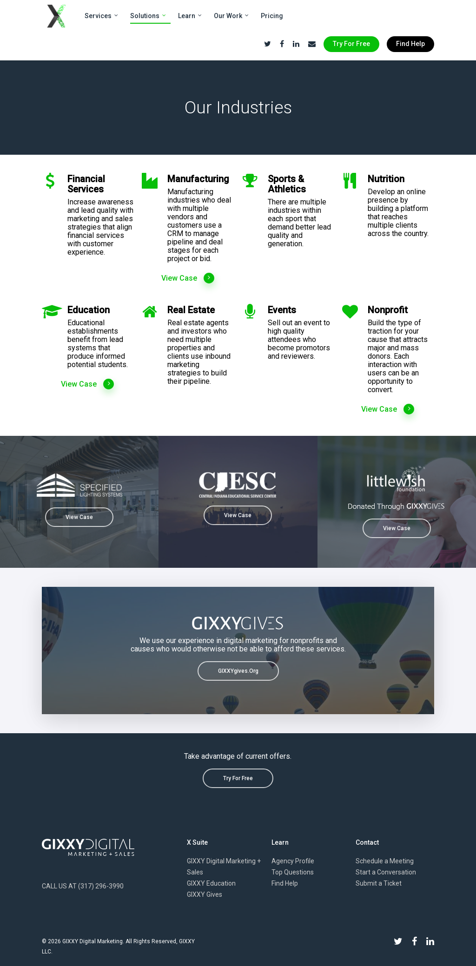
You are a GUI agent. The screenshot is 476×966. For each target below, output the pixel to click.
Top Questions (292, 872)
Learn (190, 16)
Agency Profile (292, 861)
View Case (188, 278)
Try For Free (351, 43)
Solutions (148, 16)
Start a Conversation (386, 872)
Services (102, 16)
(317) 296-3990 (101, 886)
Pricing (272, 16)
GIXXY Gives (204, 894)
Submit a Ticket (379, 883)
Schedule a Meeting (385, 861)
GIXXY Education (211, 883)
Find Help (410, 43)
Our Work (232, 16)
